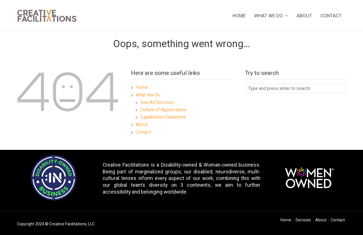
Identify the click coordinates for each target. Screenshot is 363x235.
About (304, 16)
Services (303, 220)
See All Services (157, 102)
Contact (331, 16)
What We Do (271, 16)
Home (239, 16)
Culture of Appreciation (163, 109)
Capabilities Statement (163, 117)
